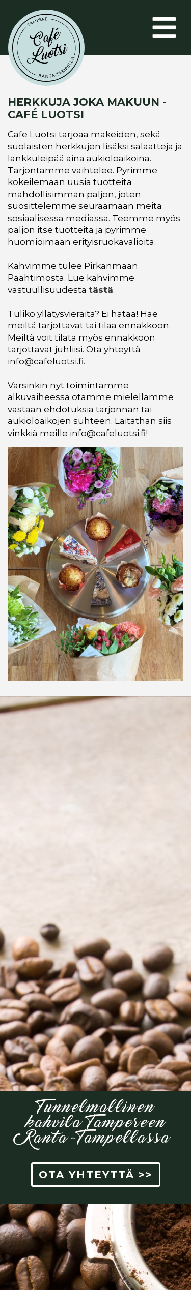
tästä (101, 290)
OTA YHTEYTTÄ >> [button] (96, 1175)
